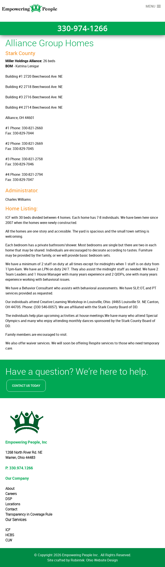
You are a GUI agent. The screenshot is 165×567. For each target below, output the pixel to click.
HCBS (9, 535)
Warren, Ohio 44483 (20, 457)
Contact (11, 509)
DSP (8, 498)
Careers (11, 493)
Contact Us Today (26, 386)
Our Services (15, 519)
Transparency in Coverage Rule (28, 514)
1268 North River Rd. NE (23, 452)
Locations (12, 504)
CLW (8, 540)
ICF (7, 529)
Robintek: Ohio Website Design (94, 560)
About (9, 488)
